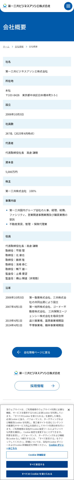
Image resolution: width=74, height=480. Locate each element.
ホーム (6, 46)
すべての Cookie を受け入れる (37, 473)
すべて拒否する (37, 464)
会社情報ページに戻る (37, 352)
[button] (68, 2)
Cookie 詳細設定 (37, 454)
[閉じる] (68, 410)
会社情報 (19, 46)
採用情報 (37, 385)
